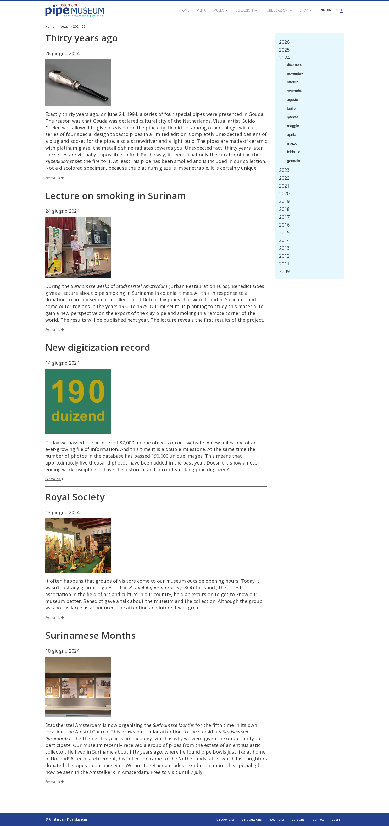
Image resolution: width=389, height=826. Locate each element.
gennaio (293, 161)
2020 (284, 193)
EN (329, 10)
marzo (292, 143)
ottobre (293, 82)
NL (322, 10)
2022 (284, 178)
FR (335, 10)
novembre (295, 73)
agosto (292, 100)
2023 (284, 170)
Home (49, 26)
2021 (284, 186)
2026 (284, 42)
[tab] (309, 42)
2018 (284, 209)
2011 (284, 264)
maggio (293, 126)
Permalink (54, 178)
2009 (284, 271)
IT (341, 10)
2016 (284, 225)
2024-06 (79, 26)
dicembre (294, 65)
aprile (291, 135)
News (64, 26)
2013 (284, 248)
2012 (284, 256)
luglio (291, 108)
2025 (284, 50)
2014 (284, 240)
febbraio (294, 152)
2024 (284, 57)
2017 (284, 217)
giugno (292, 117)
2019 (284, 201)
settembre (295, 91)
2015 (284, 232)
